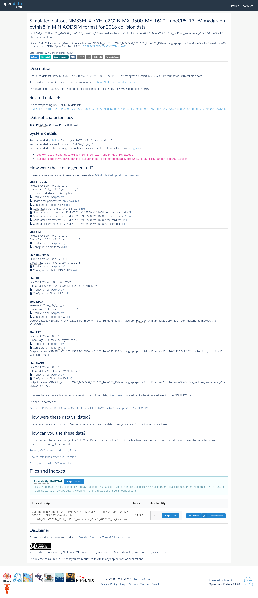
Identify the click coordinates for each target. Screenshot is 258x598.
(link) (76, 201)
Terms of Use (142, 579)
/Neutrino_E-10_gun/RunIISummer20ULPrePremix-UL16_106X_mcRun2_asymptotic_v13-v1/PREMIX (89, 408)
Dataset (34, 57)
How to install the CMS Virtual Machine (53, 457)
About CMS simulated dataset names (118, 82)
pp (89, 57)
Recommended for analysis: (52, 140)
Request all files (74, 482)
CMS (73, 57)
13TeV (81, 57)
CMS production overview (116, 175)
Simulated (45, 57)
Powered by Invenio (221, 580)
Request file (170, 516)
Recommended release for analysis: (51, 144)
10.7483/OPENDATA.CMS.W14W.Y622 (104, 46)
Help (123, 584)
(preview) (59, 197)
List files (194, 515)
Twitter (144, 584)
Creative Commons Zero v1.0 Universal (102, 537)
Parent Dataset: (112, 57)
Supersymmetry (60, 57)
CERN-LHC (98, 57)
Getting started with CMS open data (51, 463)
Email (155, 584)
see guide (134, 148)
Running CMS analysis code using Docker (54, 450)
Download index (212, 515)
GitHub (133, 584)
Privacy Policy (109, 584)
